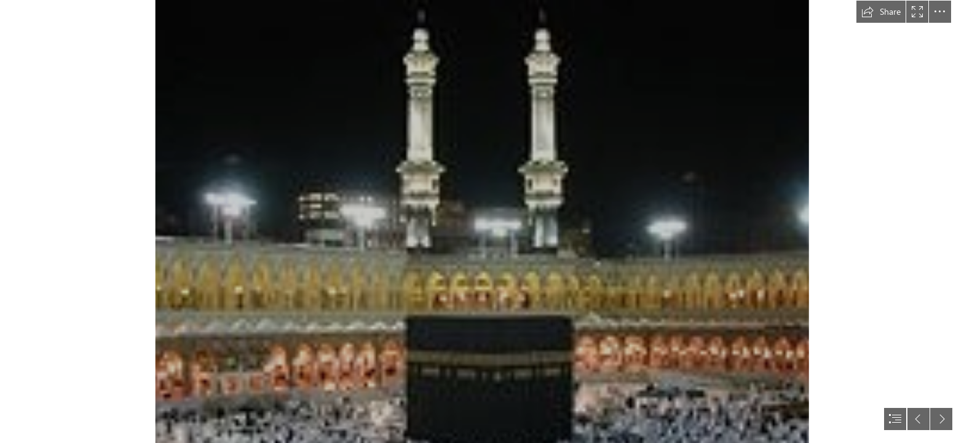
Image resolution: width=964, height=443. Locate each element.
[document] (482, 221)
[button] (881, 12)
